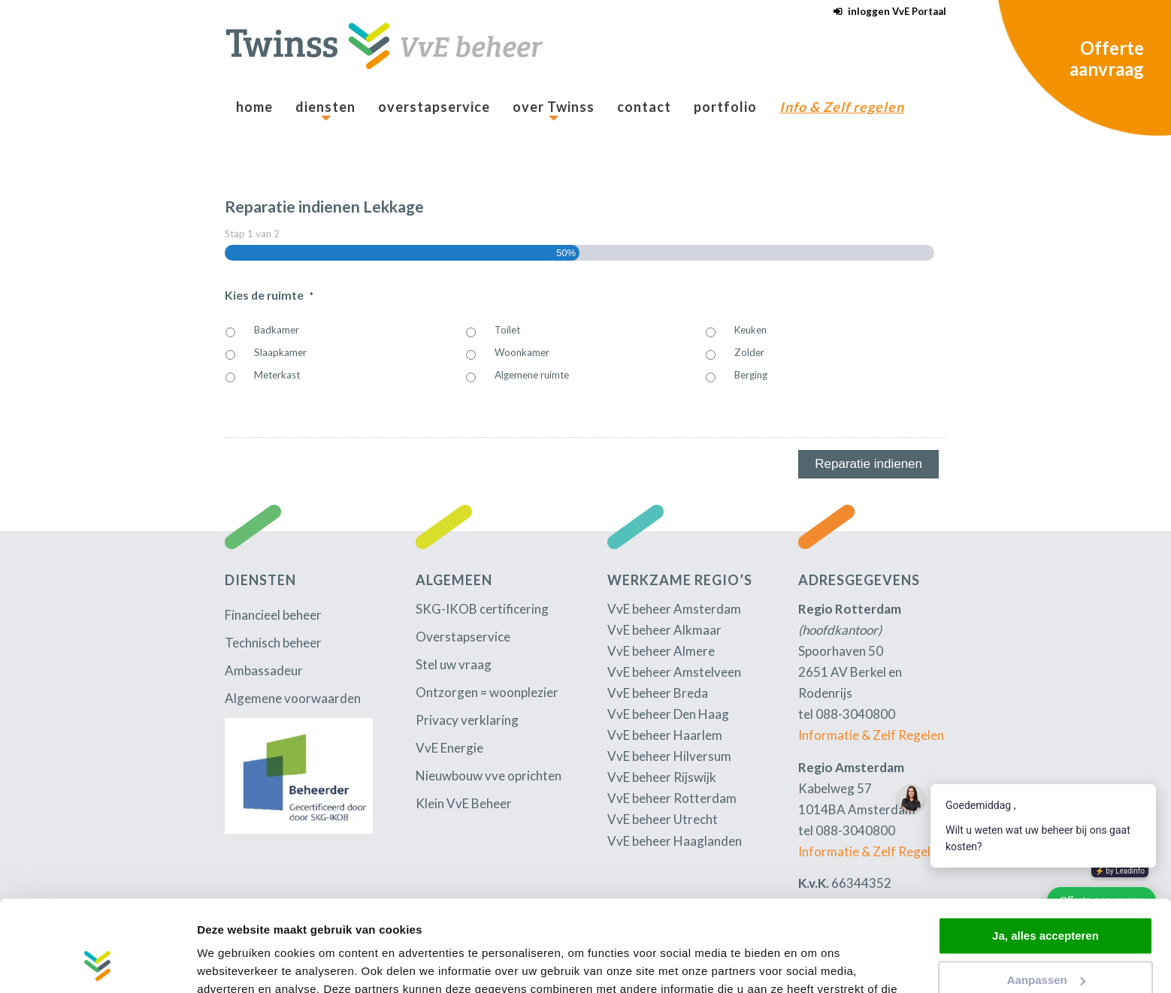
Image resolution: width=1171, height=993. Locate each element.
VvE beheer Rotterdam (672, 798)
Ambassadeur (264, 670)
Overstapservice (463, 636)
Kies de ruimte (269, 295)
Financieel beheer (273, 615)
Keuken (750, 330)
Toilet (507, 330)
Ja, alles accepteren (1045, 850)
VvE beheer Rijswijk (661, 777)
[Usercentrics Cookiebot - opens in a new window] (97, 963)
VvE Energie (449, 748)
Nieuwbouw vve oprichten (488, 775)
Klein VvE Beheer (464, 803)
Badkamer (276, 330)
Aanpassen (1046, 894)
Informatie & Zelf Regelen (871, 735)
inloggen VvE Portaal (897, 11)
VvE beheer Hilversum (669, 756)
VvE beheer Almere (661, 651)
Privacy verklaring (467, 720)
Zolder (749, 352)
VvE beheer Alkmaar (664, 630)
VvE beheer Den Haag (668, 714)
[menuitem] (886, 12)
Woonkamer (522, 352)
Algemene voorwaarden (293, 698)
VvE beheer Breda (657, 693)
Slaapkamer (280, 352)
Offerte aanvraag (1107, 58)
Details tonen (232, 963)
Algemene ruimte (532, 375)
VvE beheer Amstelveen (674, 672)
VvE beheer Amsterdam (674, 609)
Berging (750, 375)
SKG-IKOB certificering (482, 609)
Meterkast (277, 375)
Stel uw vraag (454, 664)
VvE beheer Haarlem (664, 735)
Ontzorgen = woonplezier (487, 692)
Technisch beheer (273, 642)
